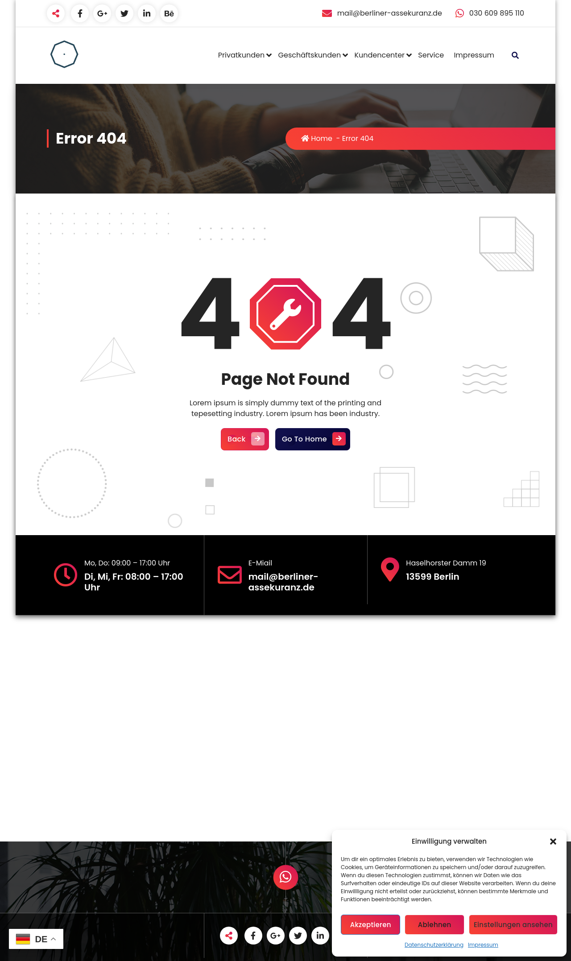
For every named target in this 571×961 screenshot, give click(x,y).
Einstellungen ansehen (513, 924)
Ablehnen (434, 924)
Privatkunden (241, 55)
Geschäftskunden (309, 55)
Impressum (483, 945)
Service (431, 55)
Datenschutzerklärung (434, 945)
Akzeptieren (370, 924)
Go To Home (313, 439)
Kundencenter (379, 55)
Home (316, 138)
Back (245, 439)
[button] (553, 841)
